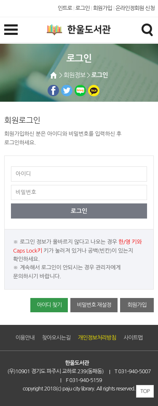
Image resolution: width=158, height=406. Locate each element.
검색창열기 (147, 29)
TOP (145, 391)
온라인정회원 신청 (135, 8)
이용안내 (25, 337)
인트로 (65, 8)
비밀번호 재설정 (94, 305)
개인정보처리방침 (97, 337)
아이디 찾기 (49, 305)
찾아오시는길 (56, 337)
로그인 (82, 8)
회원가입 (102, 8)
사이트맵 (132, 337)
